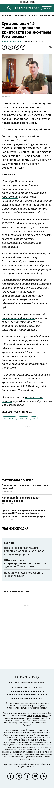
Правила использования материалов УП (27, 695)
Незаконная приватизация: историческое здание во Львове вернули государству (24, 551)
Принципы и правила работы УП (27, 698)
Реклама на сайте (21, 688)
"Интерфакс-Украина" (37, 715)
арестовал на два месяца (18, 318)
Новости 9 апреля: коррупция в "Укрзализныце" (23, 574)
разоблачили (10, 197)
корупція (23, 418)
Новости (6, 15)
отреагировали (31, 279)
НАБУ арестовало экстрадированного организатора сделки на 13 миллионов (25, 563)
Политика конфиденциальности (27, 691)
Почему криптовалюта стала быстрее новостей (25, 487)
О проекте (37, 688)
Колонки (33, 15)
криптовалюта (9, 418)
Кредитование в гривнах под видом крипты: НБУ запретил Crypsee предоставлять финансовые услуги (23, 513)
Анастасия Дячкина (12, 41)
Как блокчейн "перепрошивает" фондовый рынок (21, 499)
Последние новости (16, 591)
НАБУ (34, 418)
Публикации (20, 15)
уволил (6, 257)
